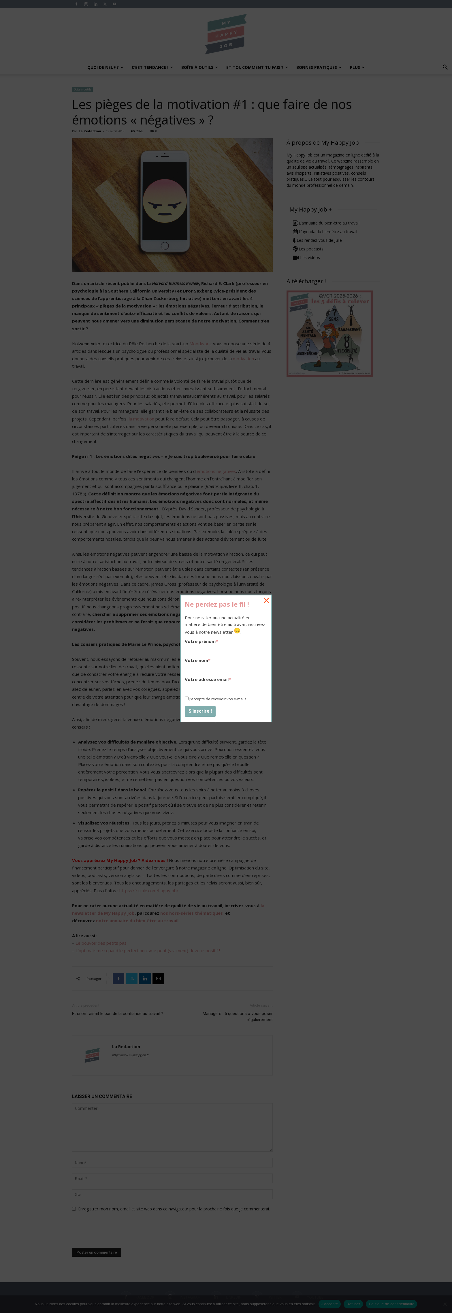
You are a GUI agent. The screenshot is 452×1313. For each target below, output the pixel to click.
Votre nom (197, 660)
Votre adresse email (208, 679)
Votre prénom (201, 641)
